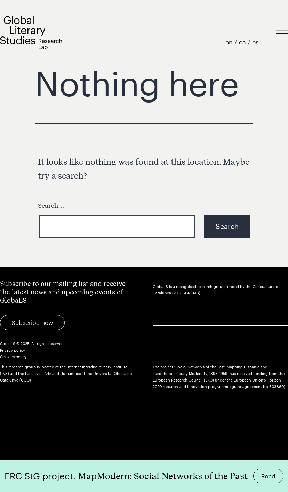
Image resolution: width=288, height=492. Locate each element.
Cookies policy (13, 356)
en (229, 42)
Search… (51, 205)
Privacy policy (12, 350)
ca (243, 42)
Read (268, 476)
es (255, 42)
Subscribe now (32, 322)
